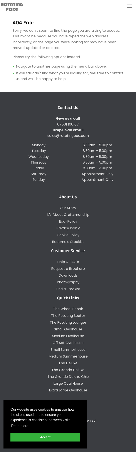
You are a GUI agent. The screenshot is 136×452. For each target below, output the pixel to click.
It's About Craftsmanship (68, 214)
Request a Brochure (68, 268)
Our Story (68, 207)
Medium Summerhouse (68, 356)
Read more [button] (19, 426)
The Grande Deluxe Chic (68, 376)
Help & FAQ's (68, 261)
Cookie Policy (68, 234)
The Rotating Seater (68, 315)
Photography (68, 282)
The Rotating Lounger (68, 322)
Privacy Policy (68, 228)
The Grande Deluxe (68, 369)
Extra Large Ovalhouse (68, 390)
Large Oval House (68, 383)
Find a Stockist (68, 288)
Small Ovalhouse (68, 329)
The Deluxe (68, 363)
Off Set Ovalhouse (68, 342)
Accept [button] (45, 437)
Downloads (68, 275)
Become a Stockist (68, 241)
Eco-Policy (68, 221)
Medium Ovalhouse (68, 336)
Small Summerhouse (68, 349)
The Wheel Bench (68, 308)
